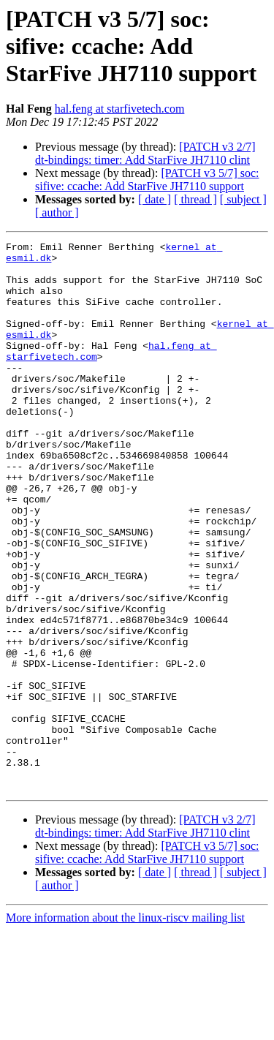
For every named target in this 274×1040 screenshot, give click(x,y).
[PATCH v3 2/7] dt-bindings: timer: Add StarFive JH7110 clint (145, 153)
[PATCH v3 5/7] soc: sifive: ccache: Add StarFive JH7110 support (147, 179)
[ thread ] (195, 199)
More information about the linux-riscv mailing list (125, 1027)
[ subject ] (243, 199)
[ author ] (57, 212)
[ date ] (154, 199)
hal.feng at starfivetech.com (120, 108)
